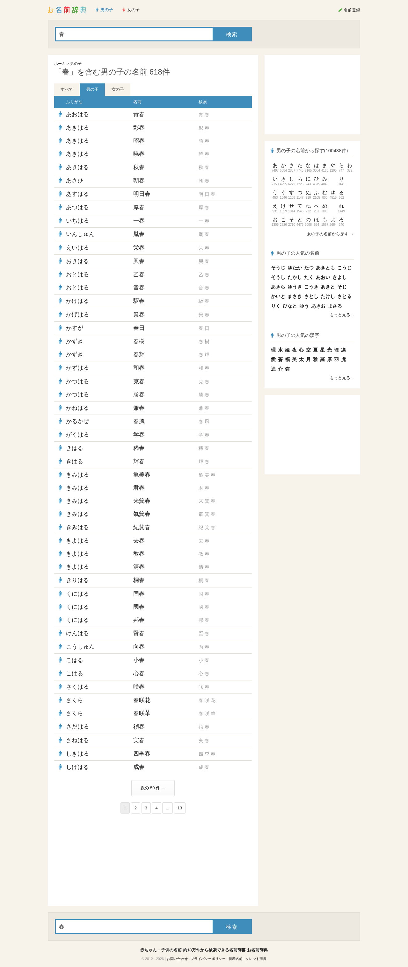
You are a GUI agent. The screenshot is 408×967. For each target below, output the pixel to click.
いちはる (77, 220)
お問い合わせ (177, 959)
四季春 (141, 753)
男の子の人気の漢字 (295, 335)
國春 (139, 607)
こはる (74, 660)
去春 (139, 540)
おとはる (77, 274)
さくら (74, 700)
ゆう (304, 306)
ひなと (290, 306)
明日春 (141, 194)
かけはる (77, 301)
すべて (67, 89)
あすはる (77, 194)
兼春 (139, 408)
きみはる (77, 475)
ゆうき (295, 286)
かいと (278, 296)
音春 (139, 287)
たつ (309, 267)
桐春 (139, 580)
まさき (295, 296)
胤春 (139, 234)
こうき (311, 286)
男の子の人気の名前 (295, 253)
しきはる (77, 753)
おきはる (77, 261)
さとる (344, 296)
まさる (335, 306)
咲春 (139, 687)
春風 (139, 421)
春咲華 (141, 713)
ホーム (60, 63)
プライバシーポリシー (208, 959)
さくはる (77, 687)
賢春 (139, 633)
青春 (139, 114)
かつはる (77, 381)
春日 (139, 328)
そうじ (278, 267)
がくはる (77, 434)
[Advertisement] (102, 859)
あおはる (77, 114)
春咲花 (141, 700)
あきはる (77, 127)
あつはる (77, 207)
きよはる (77, 540)
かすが (74, 328)
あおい (323, 277)
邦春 (139, 620)
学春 (139, 434)
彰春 (139, 127)
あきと (328, 286)
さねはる (77, 740)
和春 (139, 368)
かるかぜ (77, 421)
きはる (74, 448)
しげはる (77, 767)
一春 (139, 220)
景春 (139, 314)
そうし (278, 277)
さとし (311, 296)
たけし (328, 296)
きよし (339, 277)
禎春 (139, 726)
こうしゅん (80, 646)
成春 (139, 767)
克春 (139, 381)
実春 (139, 740)
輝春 (139, 461)
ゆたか (295, 267)
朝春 (139, 180)
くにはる (77, 594)
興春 (139, 261)
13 (180, 808)
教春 (139, 554)
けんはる (77, 633)
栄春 (139, 248)
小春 (139, 660)
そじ (342, 286)
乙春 (139, 274)
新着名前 (236, 959)
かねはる (77, 408)
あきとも (325, 267)
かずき (74, 341)
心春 (139, 673)
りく (275, 306)
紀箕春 (141, 527)
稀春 (139, 448)
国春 (139, 594)
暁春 (139, 154)
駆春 (139, 301)
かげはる (77, 314)
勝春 (139, 394)
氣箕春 (141, 514)
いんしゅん (80, 234)
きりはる (77, 580)
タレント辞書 (255, 959)
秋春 (139, 167)
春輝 (139, 354)
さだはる (77, 726)
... (167, 808)
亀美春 (141, 475)
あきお (318, 306)
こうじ (344, 267)
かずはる (77, 368)
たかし (295, 277)
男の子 (76, 63)
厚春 (139, 207)
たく (309, 277)
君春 (139, 488)
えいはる (77, 248)
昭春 (139, 141)
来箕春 (141, 501)
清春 (139, 567)
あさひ (74, 180)
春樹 (139, 341)
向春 (139, 646)
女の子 (118, 89)
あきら (278, 286)
